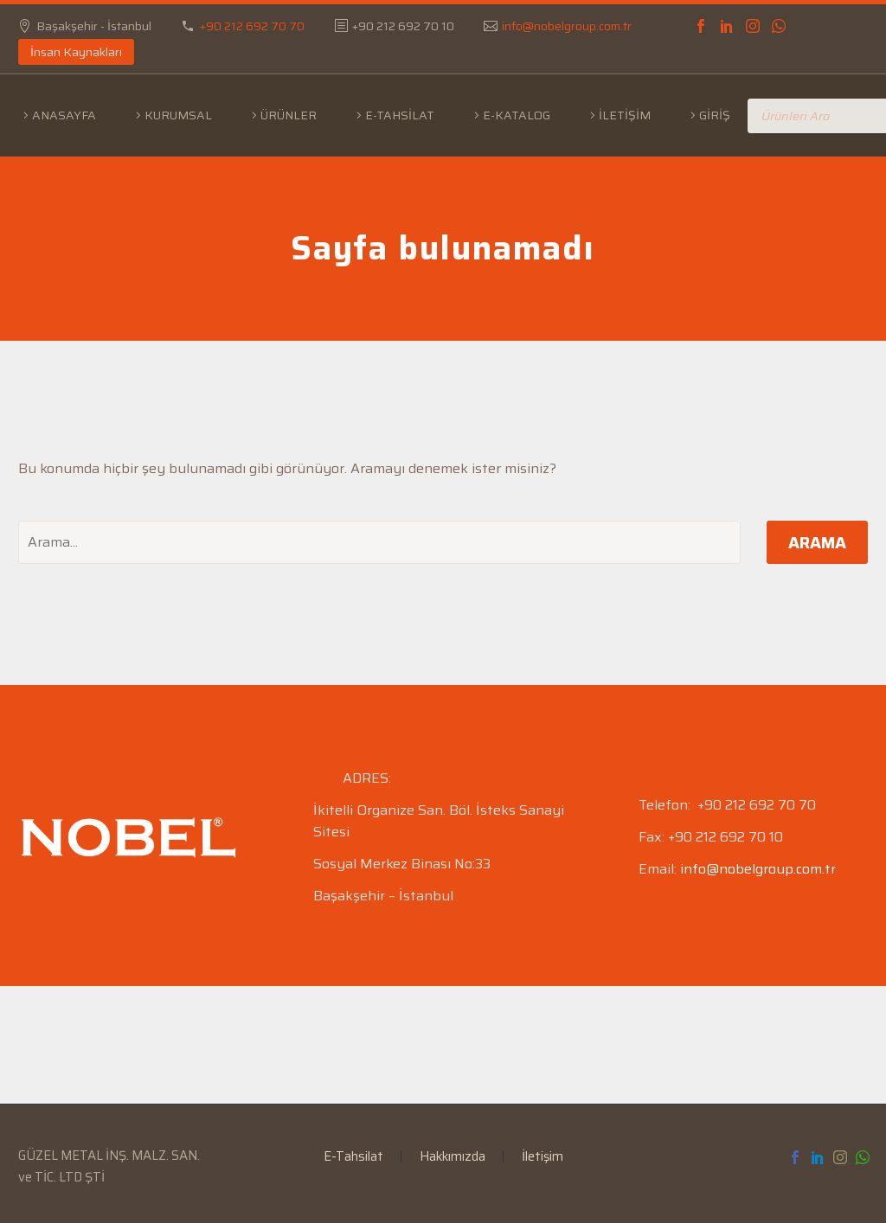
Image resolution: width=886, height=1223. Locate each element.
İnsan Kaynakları (76, 51)
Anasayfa (64, 115)
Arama (817, 542)
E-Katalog (516, 115)
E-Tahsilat (399, 115)
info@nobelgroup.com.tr (567, 25)
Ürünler (288, 115)
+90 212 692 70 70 (252, 25)
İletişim (625, 115)
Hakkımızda (452, 1156)
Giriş (714, 115)
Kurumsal (178, 115)
